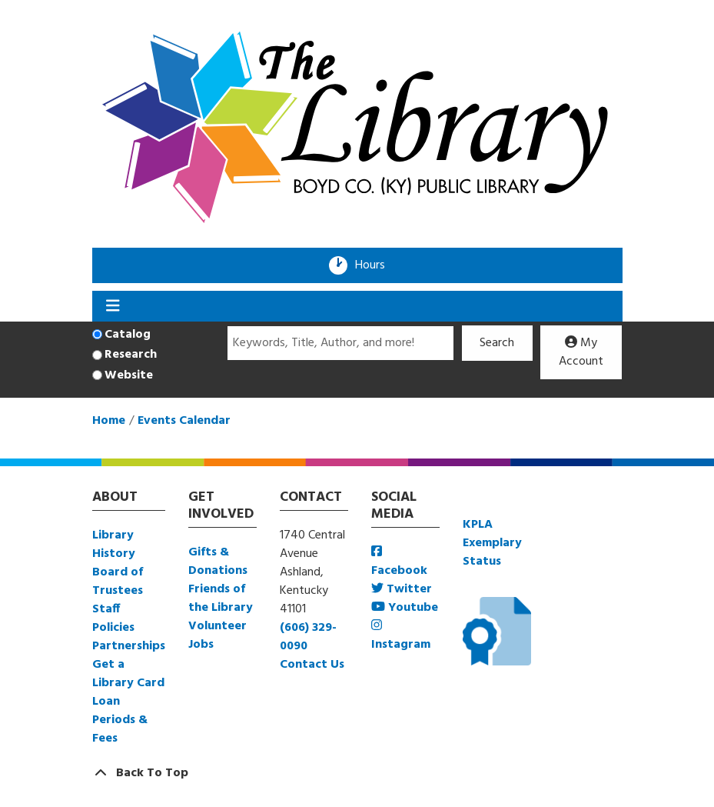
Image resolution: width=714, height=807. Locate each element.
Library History (113, 544)
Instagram (400, 637)
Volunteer (217, 626)
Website (129, 375)
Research (131, 354)
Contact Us (312, 665)
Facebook (399, 563)
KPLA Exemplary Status (492, 543)
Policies (113, 628)
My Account (581, 352)
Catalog (128, 334)
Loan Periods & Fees (120, 720)
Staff (106, 609)
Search (497, 343)
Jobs (201, 645)
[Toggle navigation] (113, 306)
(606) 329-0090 (308, 637)
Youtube (404, 608)
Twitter (401, 589)
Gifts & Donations (217, 561)
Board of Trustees (117, 581)
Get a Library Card (128, 674)
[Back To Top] (357, 773)
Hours (375, 265)
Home (108, 421)
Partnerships (128, 646)
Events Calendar (184, 421)
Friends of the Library (220, 598)
